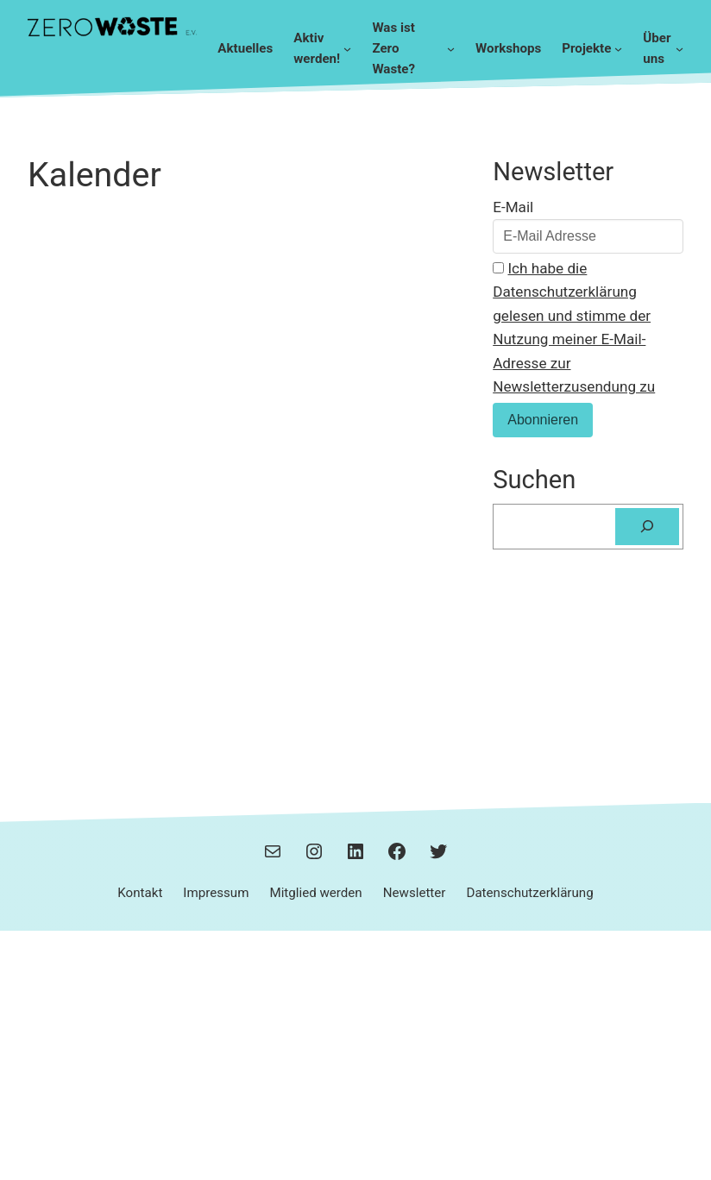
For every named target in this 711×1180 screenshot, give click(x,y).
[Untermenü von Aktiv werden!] (347, 49)
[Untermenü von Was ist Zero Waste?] (451, 49)
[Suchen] (647, 526)
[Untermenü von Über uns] (679, 49)
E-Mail (513, 207)
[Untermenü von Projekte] (618, 49)
